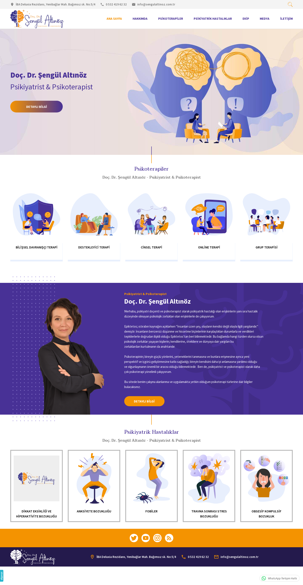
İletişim (286, 19)
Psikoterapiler (170, 19)
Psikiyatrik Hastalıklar (213, 19)
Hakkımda (140, 19)
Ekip (246, 19)
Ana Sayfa (114, 19)
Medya (264, 19)
